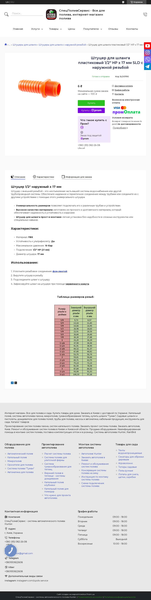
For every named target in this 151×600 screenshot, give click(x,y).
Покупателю (91, 28)
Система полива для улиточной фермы (55, 459)
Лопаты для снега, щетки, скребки (128, 475)
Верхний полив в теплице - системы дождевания (54, 476)
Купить (91, 103)
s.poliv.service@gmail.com (19, 553)
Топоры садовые (127, 467)
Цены (71, 28)
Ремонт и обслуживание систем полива (95, 465)
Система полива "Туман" (20, 468)
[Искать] (6, 15)
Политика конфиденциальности (120, 597)
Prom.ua (90, 594)
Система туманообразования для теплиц (57, 466)
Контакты (132, 28)
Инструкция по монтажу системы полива (94, 478)
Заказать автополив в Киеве (93, 459)
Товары (54, 28)
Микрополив (14, 461)
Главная (18, 28)
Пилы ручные (125, 470)
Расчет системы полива (57, 453)
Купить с (91, 110)
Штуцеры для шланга (25, 44)
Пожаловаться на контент (90, 597)
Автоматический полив (20, 453)
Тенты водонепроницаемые (130, 451)
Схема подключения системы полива (92, 484)
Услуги (35, 28)
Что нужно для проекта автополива (57, 496)
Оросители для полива (20, 464)
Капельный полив (17, 457)
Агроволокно (125, 463)
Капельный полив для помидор (56, 490)
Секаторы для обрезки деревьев (131, 458)
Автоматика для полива (20, 472)
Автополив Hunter (91, 453)
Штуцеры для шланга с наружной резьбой (62, 44)
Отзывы (113, 28)
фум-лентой (59, 271)
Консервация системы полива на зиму (93, 471)
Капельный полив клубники (54, 483)
